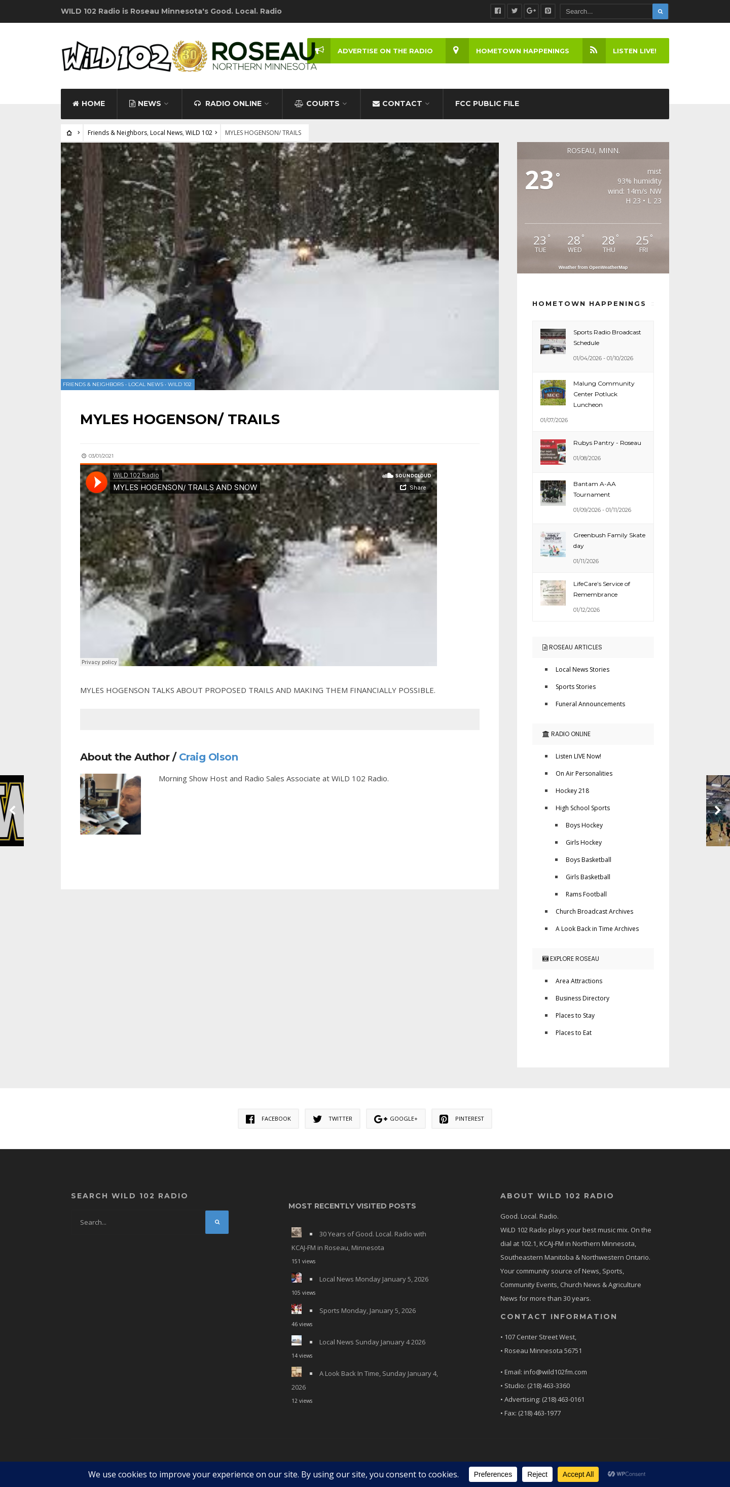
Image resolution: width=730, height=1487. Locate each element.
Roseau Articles (572, 649)
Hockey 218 (572, 793)
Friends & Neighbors (117, 134)
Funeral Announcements (590, 706)
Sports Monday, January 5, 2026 (367, 1313)
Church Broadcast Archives (594, 914)
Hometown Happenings (506, 51)
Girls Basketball (588, 879)
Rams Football (586, 896)
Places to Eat (574, 1035)
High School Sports (583, 810)
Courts (317, 105)
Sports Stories (576, 689)
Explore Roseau (570, 961)
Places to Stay (575, 1018)
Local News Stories (582, 672)
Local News (166, 134)
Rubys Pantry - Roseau (607, 444)
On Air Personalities (584, 776)
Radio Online (228, 105)
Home (88, 105)
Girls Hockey (584, 845)
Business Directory (582, 1000)
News (145, 105)
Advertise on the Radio (368, 51)
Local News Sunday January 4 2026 (372, 1344)
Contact (397, 105)
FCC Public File (487, 105)
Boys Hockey (584, 827)
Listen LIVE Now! (578, 758)
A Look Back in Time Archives (597, 931)
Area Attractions (579, 983)
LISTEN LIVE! (618, 51)
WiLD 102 (199, 134)
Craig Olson (209, 756)
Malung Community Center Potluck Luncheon (604, 396)
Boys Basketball (588, 862)
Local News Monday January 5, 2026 (373, 1281)
